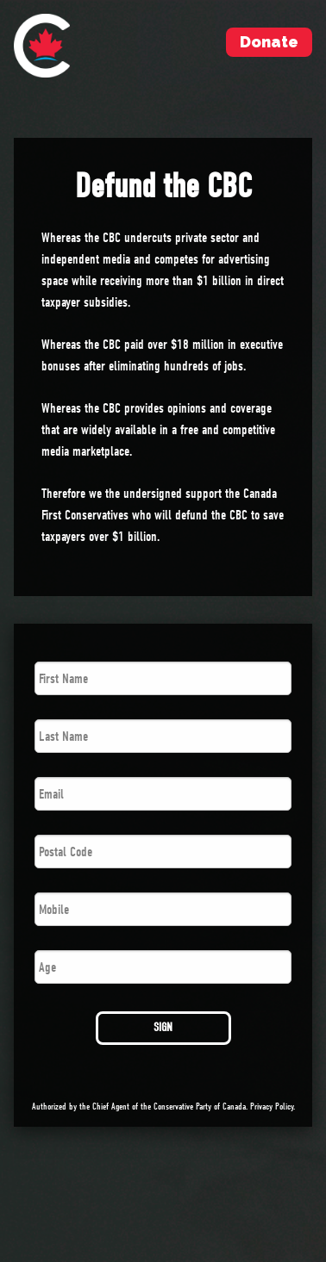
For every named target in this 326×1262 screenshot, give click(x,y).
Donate (269, 42)
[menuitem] (42, 46)
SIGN (163, 1027)
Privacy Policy (271, 1106)
